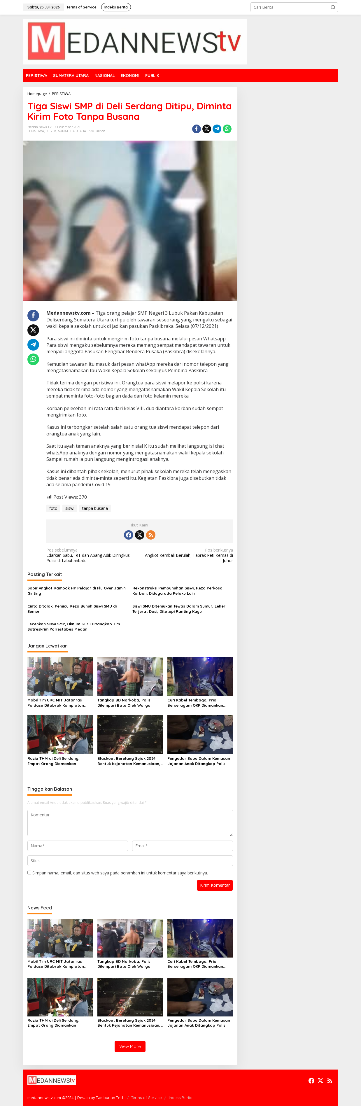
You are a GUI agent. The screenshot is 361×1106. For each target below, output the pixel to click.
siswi (69, 508)
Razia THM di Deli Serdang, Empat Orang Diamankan (53, 761)
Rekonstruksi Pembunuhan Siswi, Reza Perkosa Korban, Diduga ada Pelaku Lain (177, 591)
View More (130, 1046)
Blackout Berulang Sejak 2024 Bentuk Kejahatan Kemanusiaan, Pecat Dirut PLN (128, 761)
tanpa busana (95, 508)
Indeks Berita (180, 1097)
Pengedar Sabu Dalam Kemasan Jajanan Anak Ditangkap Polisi (198, 761)
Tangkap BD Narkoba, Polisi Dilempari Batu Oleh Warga (124, 703)
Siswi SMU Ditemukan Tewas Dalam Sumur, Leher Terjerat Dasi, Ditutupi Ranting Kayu (178, 609)
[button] (333, 7)
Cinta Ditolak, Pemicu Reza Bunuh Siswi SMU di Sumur (72, 609)
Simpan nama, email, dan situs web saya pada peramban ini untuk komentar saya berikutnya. (120, 873)
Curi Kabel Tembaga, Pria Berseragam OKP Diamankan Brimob (195, 703)
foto (53, 508)
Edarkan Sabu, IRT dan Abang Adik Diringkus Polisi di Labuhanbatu (91, 555)
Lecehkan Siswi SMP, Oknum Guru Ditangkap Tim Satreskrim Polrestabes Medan (73, 626)
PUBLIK (51, 131)
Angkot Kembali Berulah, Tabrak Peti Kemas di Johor (188, 555)
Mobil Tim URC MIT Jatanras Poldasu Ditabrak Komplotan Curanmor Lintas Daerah (55, 703)
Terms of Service (146, 1097)
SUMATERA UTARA (72, 131)
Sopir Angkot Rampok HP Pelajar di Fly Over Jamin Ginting (76, 591)
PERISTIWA (35, 131)
